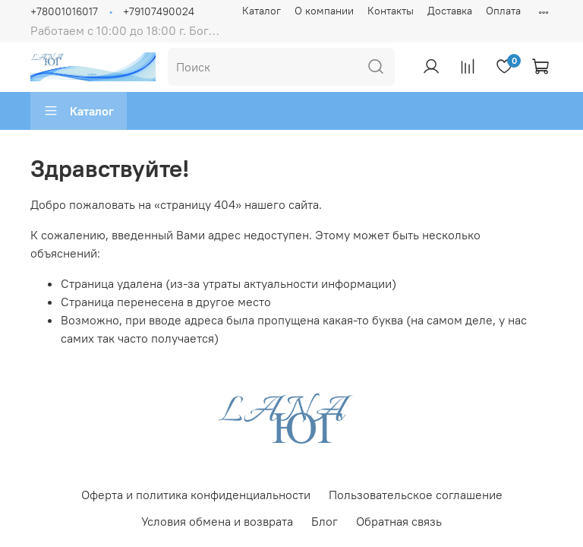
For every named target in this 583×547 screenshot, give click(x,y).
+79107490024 (158, 11)
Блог (324, 521)
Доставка (449, 10)
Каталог (261, 10)
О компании (324, 10)
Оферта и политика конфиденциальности (195, 494)
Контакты (390, 10)
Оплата (503, 10)
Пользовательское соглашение (416, 494)
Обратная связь (399, 521)
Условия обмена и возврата (217, 521)
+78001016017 (64, 11)
